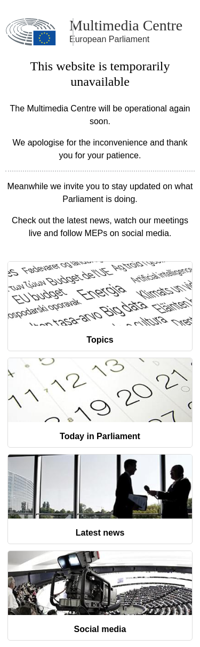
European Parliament (109, 39)
